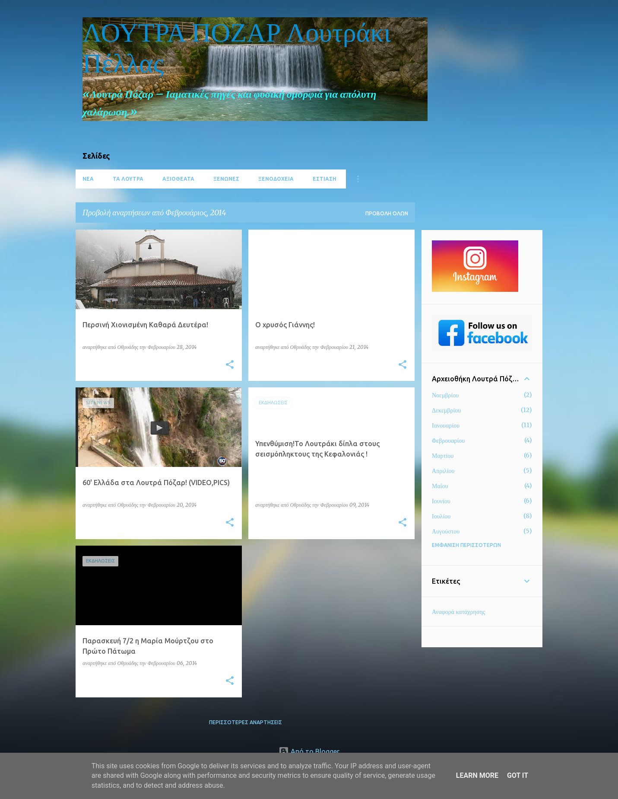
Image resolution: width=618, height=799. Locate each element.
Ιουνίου (441, 501)
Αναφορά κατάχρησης (458, 612)
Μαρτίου (442, 456)
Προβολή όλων (386, 213)
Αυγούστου (446, 531)
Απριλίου (443, 471)
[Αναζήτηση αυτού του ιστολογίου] (497, 27)
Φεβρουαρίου (448, 440)
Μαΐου (440, 486)
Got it (517, 775)
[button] (230, 365)
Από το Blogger (309, 751)
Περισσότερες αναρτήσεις (245, 722)
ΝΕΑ (88, 179)
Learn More (477, 775)
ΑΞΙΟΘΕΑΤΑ (178, 179)
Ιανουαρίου (446, 425)
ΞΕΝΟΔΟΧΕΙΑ (276, 179)
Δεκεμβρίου (446, 410)
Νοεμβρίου (445, 395)
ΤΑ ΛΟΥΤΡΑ (128, 179)
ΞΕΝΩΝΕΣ (226, 179)
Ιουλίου (441, 516)
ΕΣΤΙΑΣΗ (324, 179)
